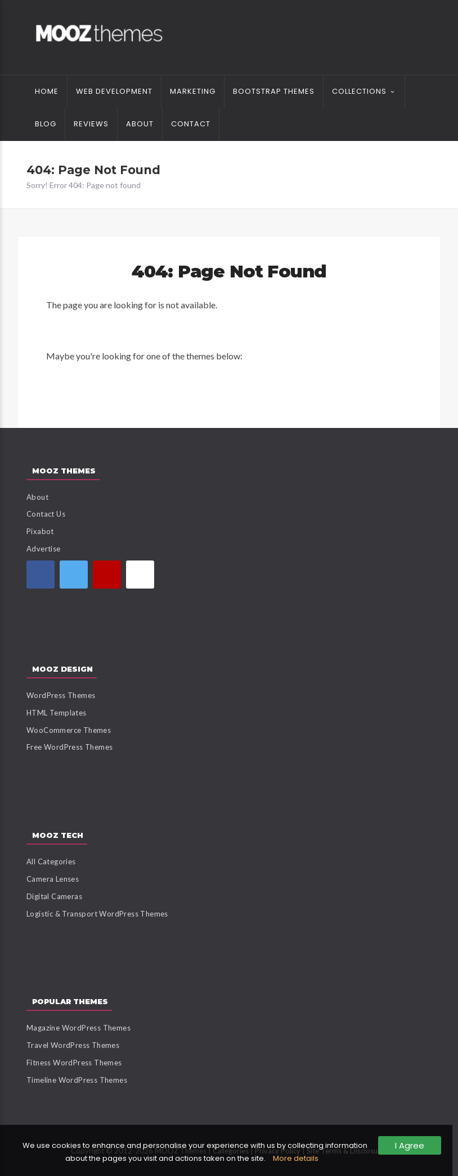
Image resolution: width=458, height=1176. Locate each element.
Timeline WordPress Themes (76, 1079)
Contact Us (45, 513)
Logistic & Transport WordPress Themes (97, 913)
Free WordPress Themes (69, 746)
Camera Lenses (52, 878)
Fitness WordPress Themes (74, 1062)
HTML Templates (56, 712)
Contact (190, 123)
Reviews (91, 123)
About (140, 123)
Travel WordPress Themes (72, 1045)
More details (295, 1158)
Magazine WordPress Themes (78, 1027)
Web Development (114, 91)
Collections (359, 91)
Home (47, 91)
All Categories (51, 861)
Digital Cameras (54, 896)
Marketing (192, 91)
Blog (45, 123)
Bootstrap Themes (274, 91)
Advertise (43, 548)
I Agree (409, 1145)
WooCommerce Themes (68, 730)
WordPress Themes (60, 695)
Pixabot (40, 531)
